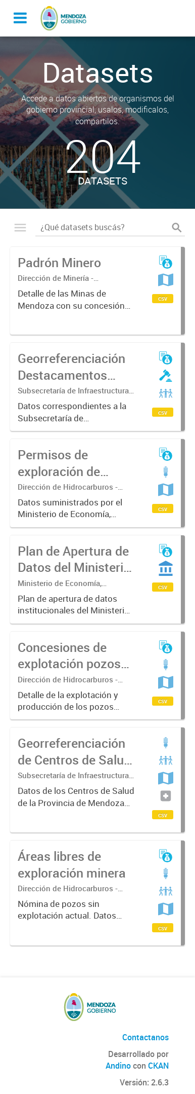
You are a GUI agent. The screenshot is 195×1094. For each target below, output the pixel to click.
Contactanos (145, 1037)
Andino (118, 1065)
